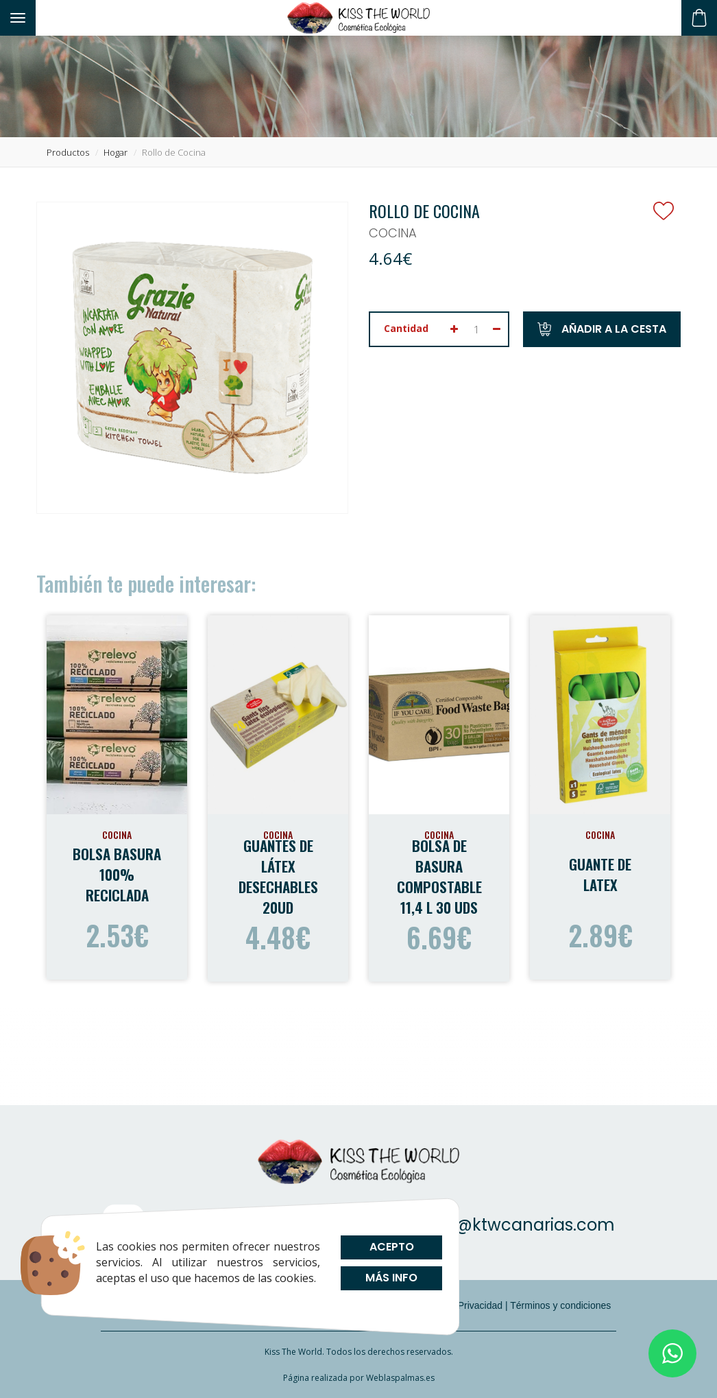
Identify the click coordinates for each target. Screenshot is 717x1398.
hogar (115, 152)
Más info (391, 1278)
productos (68, 152)
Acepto (391, 1247)
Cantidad (406, 328)
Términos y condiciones (560, 1305)
